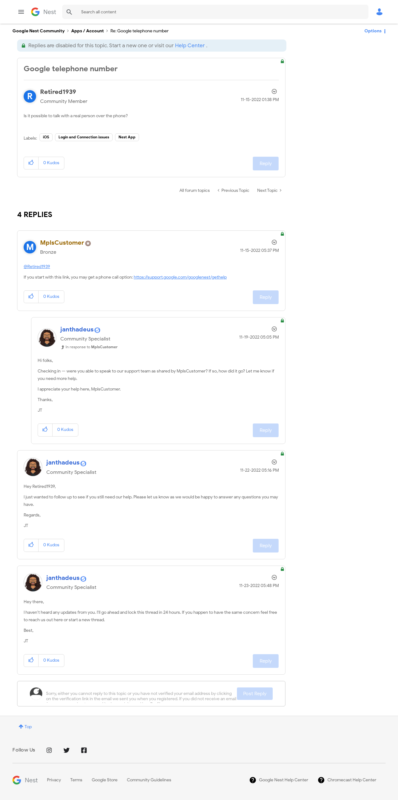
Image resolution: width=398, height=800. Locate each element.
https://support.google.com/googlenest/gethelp (180, 277)
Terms (76, 780)
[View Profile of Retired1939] (58, 92)
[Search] (215, 12)
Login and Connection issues (83, 137)
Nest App (127, 137)
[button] (31, 163)
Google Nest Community (43, 12)
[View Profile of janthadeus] (77, 329)
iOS (46, 137)
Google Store (105, 780)
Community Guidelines (149, 780)
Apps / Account (87, 31)
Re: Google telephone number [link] (139, 31)
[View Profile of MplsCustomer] (62, 243)
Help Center (190, 45)
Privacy (54, 780)
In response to (92, 347)
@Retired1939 (37, 266)
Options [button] (373, 31)
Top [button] (28, 726)
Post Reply (254, 694)
